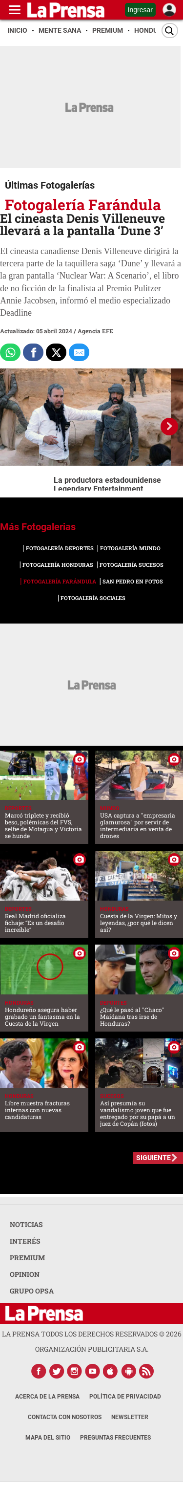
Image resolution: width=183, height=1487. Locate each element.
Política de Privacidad (125, 1396)
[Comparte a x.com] (56, 352)
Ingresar (140, 10)
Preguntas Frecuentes (115, 1437)
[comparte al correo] (79, 352)
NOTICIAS (26, 1224)
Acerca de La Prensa (47, 1396)
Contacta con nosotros (65, 1417)
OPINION (25, 1274)
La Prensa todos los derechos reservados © (92, 1333)
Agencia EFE (95, 331)
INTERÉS (25, 1241)
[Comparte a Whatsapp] (10, 352)
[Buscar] (170, 30)
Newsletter (129, 1417)
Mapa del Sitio (47, 1437)
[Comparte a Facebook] (33, 352)
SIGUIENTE (153, 1158)
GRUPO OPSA (32, 1290)
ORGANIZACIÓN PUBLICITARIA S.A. (91, 1349)
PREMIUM (27, 1257)
